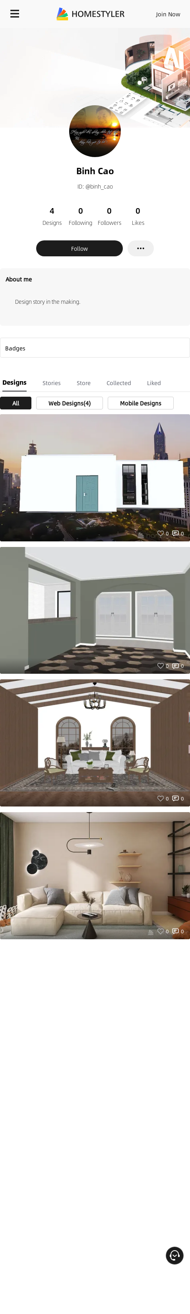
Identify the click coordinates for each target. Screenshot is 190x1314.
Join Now (168, 14)
